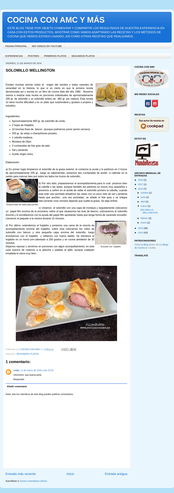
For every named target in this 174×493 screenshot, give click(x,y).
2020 (141, 180)
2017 (141, 184)
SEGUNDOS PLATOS (83, 56)
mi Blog (144, 244)
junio (143, 197)
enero (144, 222)
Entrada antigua (116, 474)
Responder (18, 379)
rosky (16, 370)
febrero (145, 218)
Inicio (70, 474)
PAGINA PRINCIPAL (16, 46)
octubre (145, 192)
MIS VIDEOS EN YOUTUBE (47, 46)
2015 (141, 228)
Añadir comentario (17, 386)
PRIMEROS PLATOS (55, 56)
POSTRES (33, 56)
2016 (141, 189)
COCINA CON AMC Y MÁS (56, 19)
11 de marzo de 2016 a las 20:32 (36, 370)
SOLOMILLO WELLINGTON (149, 211)
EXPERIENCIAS (14, 56)
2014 (141, 232)
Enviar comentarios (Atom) (33, 481)
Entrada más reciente (21, 474)
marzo (144, 206)
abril (143, 201)
